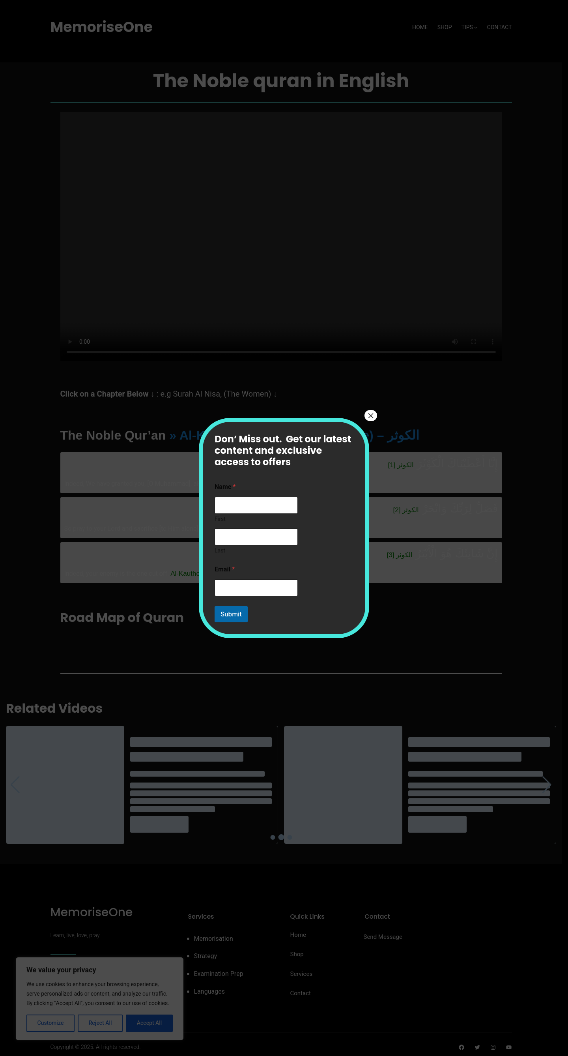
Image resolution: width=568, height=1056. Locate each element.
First (220, 519)
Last (220, 550)
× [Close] (370, 415)
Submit (231, 614)
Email (225, 569)
